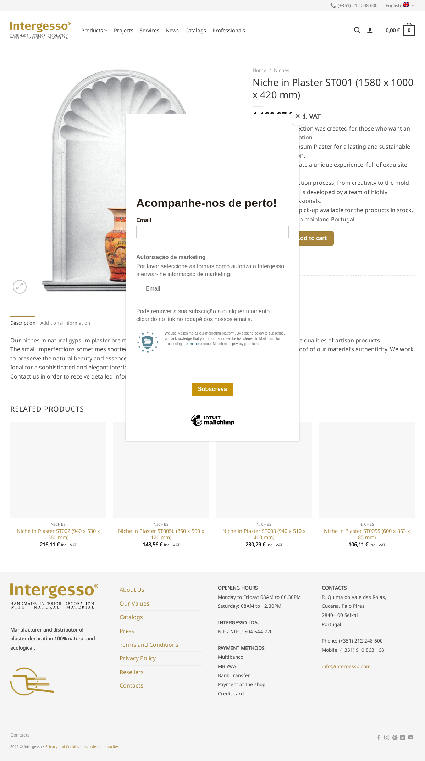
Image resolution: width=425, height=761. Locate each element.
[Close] (297, 118)
